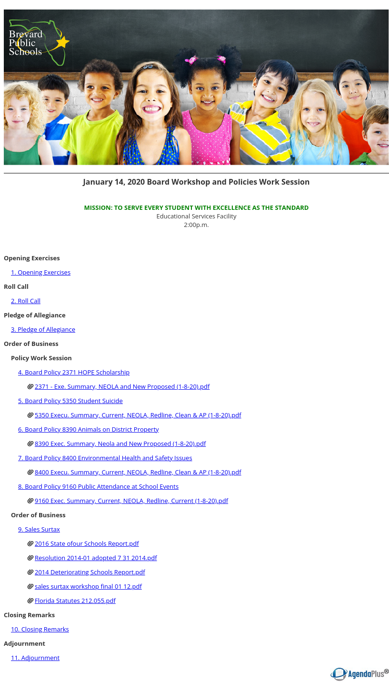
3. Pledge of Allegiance (43, 329)
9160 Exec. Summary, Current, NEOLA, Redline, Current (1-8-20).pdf (131, 500)
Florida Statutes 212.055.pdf (75, 600)
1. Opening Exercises (40, 272)
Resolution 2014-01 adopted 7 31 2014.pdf (96, 557)
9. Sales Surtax (39, 529)
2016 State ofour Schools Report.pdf (87, 543)
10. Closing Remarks (40, 629)
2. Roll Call (25, 300)
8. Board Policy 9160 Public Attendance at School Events (98, 486)
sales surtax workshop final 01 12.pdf (88, 586)
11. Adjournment (35, 657)
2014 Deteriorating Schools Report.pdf (90, 572)
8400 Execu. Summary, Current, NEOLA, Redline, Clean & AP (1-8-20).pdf (138, 472)
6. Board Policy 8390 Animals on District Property (88, 429)
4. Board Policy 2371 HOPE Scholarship (74, 372)
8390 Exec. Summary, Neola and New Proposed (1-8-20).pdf (120, 443)
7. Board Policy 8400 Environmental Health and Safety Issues (105, 457)
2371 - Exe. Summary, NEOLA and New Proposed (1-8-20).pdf (122, 386)
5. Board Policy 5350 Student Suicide (70, 400)
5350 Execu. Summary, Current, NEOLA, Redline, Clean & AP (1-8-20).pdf (138, 415)
